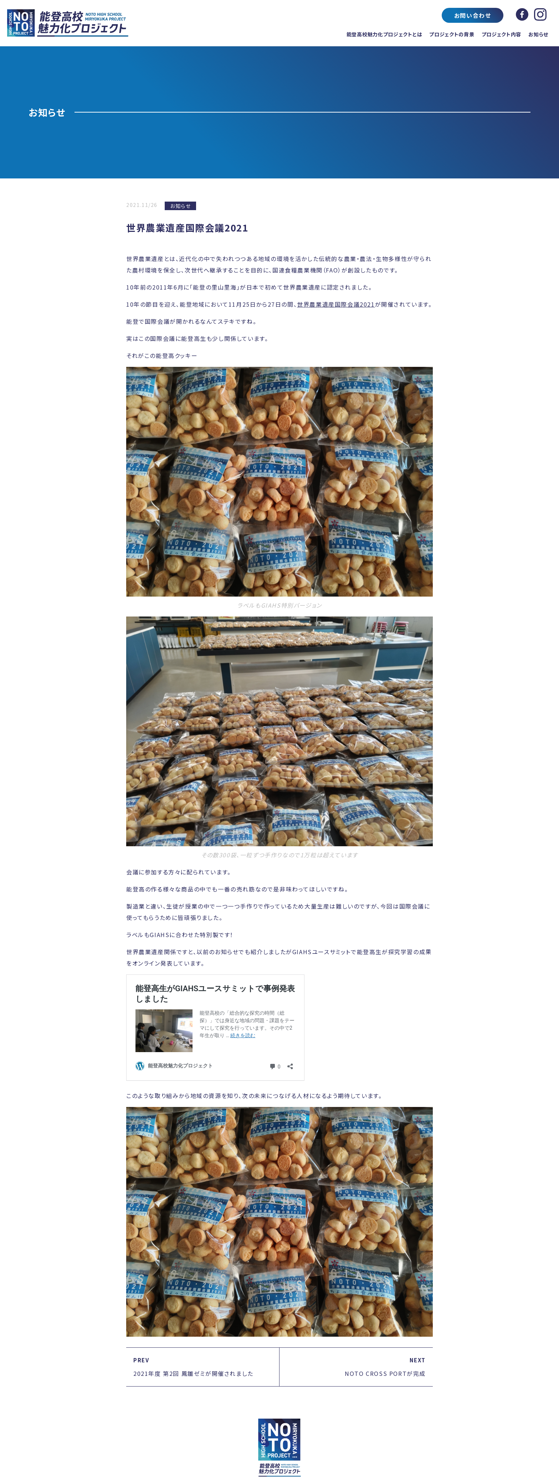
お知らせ (538, 34)
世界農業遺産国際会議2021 (336, 304)
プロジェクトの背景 (451, 34)
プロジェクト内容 (502, 34)
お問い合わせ (472, 15)
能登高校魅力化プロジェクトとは (384, 34)
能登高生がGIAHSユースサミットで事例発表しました (210, 979)
